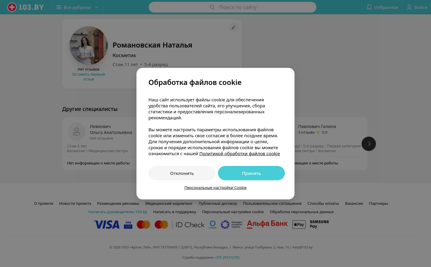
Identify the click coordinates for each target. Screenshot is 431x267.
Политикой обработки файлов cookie (239, 153)
